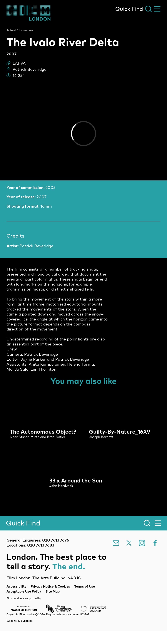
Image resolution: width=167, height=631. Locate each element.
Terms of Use (84, 586)
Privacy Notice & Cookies (50, 586)
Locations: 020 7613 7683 (30, 545)
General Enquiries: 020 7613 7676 (38, 540)
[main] (83, 261)
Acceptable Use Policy (24, 591)
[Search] (83, 523)
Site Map (52, 591)
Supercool (27, 620)
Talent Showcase (20, 30)
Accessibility (16, 586)
